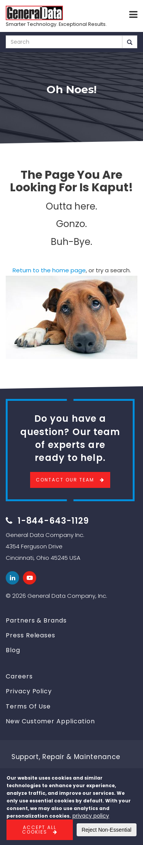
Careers (19, 676)
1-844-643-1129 (53, 521)
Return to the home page (49, 270)
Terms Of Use (28, 706)
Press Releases (30, 635)
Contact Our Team (65, 480)
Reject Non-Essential (107, 830)
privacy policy (90, 816)
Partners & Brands (36, 620)
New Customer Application (50, 721)
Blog (13, 650)
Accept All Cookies (39, 829)
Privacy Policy (29, 691)
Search (129, 42)
